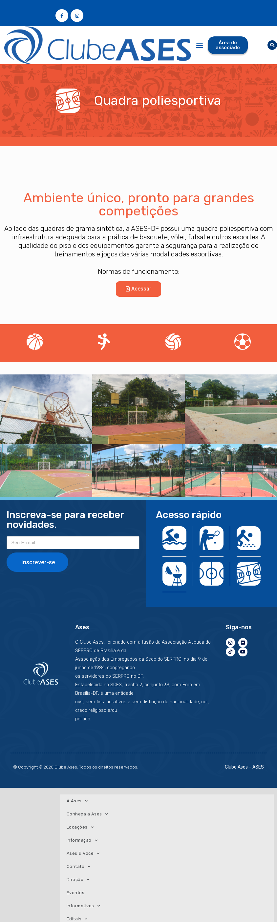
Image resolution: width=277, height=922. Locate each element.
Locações (80, 827)
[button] (199, 45)
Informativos (83, 906)
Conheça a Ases (87, 814)
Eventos (76, 892)
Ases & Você (83, 853)
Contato (79, 866)
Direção (78, 879)
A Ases (77, 801)
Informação (82, 840)
